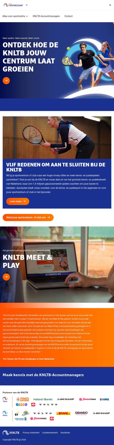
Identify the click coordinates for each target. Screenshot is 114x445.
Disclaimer (65, 432)
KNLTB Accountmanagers (46, 16)
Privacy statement (31, 432)
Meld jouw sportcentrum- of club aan (28, 217)
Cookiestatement (50, 432)
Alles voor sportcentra (13, 16)
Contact (68, 16)
